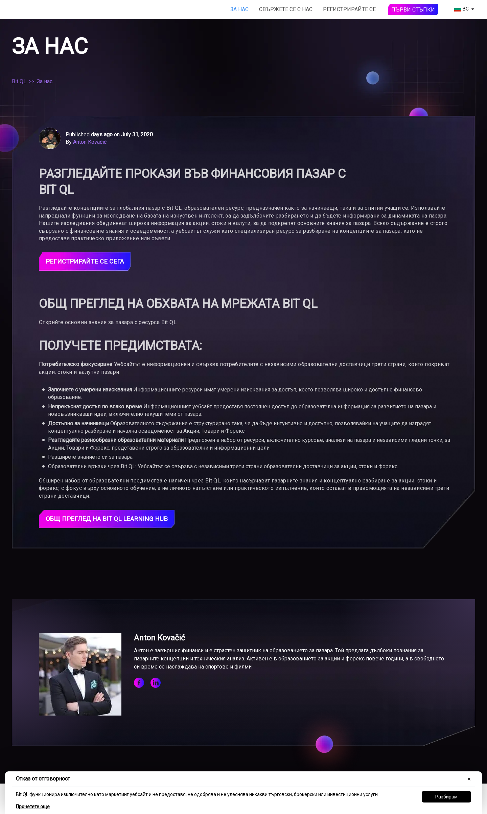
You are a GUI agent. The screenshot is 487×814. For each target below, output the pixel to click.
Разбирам (446, 796)
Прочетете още (33, 806)
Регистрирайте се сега (88, 262)
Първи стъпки (413, 9)
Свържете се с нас (285, 9)
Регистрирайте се (349, 9)
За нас (239, 9)
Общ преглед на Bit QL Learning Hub (112, 520)
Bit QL (19, 81)
